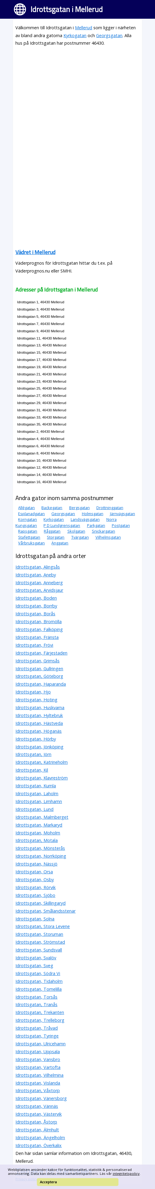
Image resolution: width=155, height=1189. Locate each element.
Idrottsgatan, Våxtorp (37, 1090)
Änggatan (59, 543)
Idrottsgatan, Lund (34, 809)
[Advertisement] (77, 94)
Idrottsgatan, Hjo (33, 692)
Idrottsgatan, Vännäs (36, 1106)
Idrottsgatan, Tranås (36, 1004)
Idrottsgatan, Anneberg (39, 582)
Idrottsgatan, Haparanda (40, 684)
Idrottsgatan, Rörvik (35, 887)
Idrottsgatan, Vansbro (37, 1059)
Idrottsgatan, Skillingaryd (40, 903)
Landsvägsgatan (85, 519)
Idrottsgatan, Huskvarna (39, 707)
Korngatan (27, 519)
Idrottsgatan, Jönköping (39, 747)
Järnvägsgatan (122, 513)
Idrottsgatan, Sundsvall (38, 950)
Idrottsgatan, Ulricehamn (40, 1044)
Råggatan (52, 531)
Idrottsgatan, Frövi (34, 645)
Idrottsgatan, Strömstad (40, 942)
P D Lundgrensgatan (62, 525)
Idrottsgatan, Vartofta (37, 1067)
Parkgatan (96, 525)
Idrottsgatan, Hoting (36, 700)
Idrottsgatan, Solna (34, 919)
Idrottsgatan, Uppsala (37, 1051)
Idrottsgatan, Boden (36, 598)
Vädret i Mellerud (35, 252)
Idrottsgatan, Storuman (39, 934)
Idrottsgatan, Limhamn (38, 801)
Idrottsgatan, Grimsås (37, 661)
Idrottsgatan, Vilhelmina (39, 1075)
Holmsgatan (92, 513)
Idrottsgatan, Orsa (34, 872)
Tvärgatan (80, 537)
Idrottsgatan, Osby (34, 879)
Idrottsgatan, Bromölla (38, 621)
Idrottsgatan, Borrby (36, 606)
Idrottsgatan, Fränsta (37, 637)
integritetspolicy (126, 1173)
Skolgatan (76, 531)
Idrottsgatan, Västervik (38, 1114)
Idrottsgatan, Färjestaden (41, 653)
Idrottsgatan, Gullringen (39, 668)
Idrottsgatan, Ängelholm (40, 1137)
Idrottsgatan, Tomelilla (38, 989)
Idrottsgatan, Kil (31, 770)
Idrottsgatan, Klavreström (41, 778)
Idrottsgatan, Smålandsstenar (45, 911)
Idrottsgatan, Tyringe (37, 1036)
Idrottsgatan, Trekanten (39, 1012)
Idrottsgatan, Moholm (37, 833)
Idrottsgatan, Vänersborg (41, 1098)
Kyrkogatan (74, 35)
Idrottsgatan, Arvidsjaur (39, 590)
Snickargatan (103, 531)
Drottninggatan (109, 507)
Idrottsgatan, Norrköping (40, 856)
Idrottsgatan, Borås (35, 614)
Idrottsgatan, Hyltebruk (39, 715)
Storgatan (55, 537)
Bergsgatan (79, 507)
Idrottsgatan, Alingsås (37, 567)
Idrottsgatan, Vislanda (37, 1083)
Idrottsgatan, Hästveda (39, 723)
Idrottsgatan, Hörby (35, 739)
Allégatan (26, 507)
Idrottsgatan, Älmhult (37, 1130)
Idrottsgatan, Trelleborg (39, 1020)
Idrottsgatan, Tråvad (36, 1028)
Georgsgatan (109, 35)
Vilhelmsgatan (108, 537)
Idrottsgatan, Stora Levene (42, 926)
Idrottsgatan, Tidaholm (39, 981)
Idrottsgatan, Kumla (35, 786)
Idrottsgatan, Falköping (39, 629)
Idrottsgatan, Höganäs (38, 731)
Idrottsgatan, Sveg (34, 965)
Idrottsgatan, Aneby (35, 575)
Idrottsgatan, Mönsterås (40, 848)
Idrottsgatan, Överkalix (38, 1145)
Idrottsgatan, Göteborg (39, 676)
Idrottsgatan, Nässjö (36, 864)
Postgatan (121, 525)
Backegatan (51, 507)
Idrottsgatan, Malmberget (41, 817)
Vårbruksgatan (31, 543)
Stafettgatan (29, 537)
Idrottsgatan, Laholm (36, 793)
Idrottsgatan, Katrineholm (41, 762)
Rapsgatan (27, 531)
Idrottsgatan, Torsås (36, 997)
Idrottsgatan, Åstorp (36, 1122)
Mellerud (83, 27)
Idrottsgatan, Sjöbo (35, 895)
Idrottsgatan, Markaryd (38, 825)
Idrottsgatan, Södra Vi (37, 973)
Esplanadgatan (31, 513)
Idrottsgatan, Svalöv (35, 958)
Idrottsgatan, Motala (36, 840)
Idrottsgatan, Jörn (33, 754)
